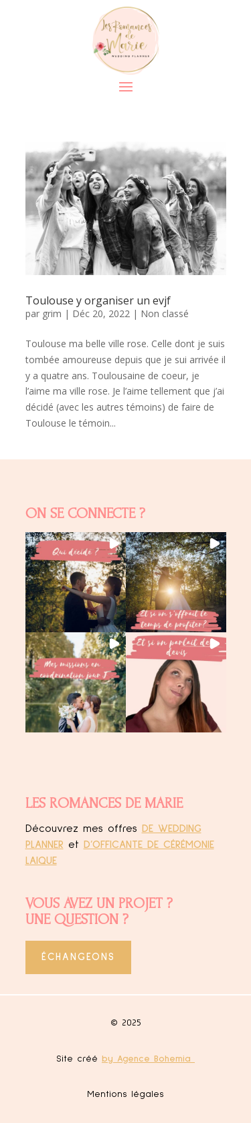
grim (52, 313)
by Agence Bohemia (148, 1059)
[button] (75, 582)
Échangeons (78, 957)
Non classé (165, 313)
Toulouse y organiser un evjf (98, 300)
